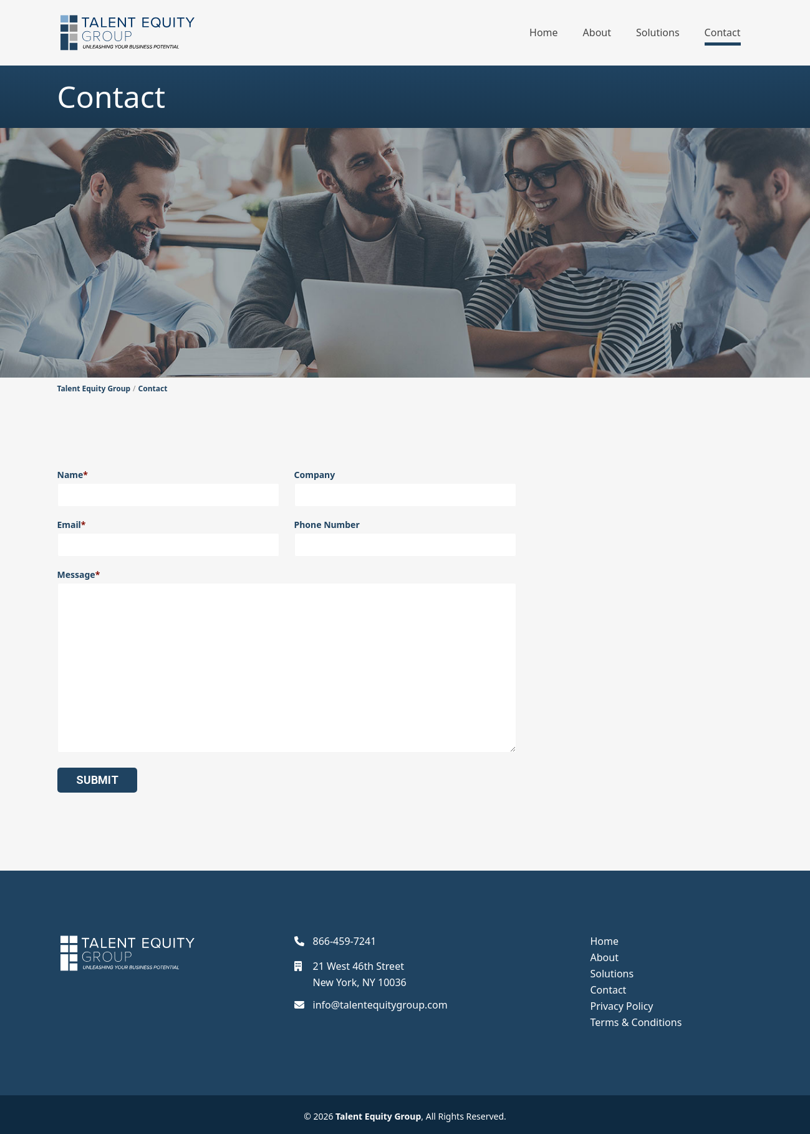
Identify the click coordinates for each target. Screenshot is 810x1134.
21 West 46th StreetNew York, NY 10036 (360, 974)
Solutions (658, 32)
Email (168, 538)
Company (405, 488)
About (597, 32)
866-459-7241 (345, 941)
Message (286, 661)
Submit (97, 779)
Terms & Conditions (636, 1022)
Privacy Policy (622, 1006)
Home (543, 32)
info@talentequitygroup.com (380, 1005)
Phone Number (405, 538)
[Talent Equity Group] (127, 33)
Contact (723, 32)
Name (168, 488)
